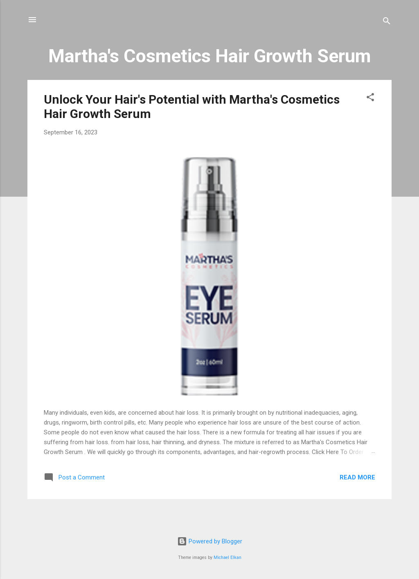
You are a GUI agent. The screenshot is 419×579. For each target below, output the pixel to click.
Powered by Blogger (209, 541)
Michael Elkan (227, 557)
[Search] (387, 22)
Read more (357, 477)
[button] (370, 98)
